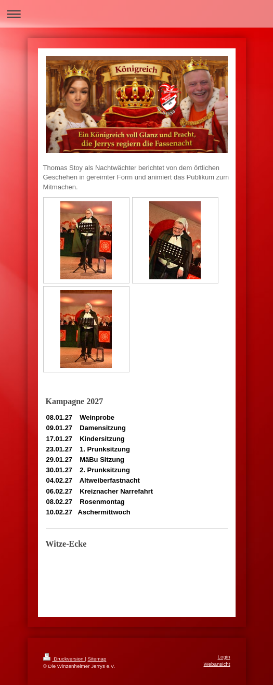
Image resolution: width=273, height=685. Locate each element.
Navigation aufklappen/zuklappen (136, 14)
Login (224, 657)
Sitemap (96, 659)
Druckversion (64, 659)
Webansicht (216, 664)
